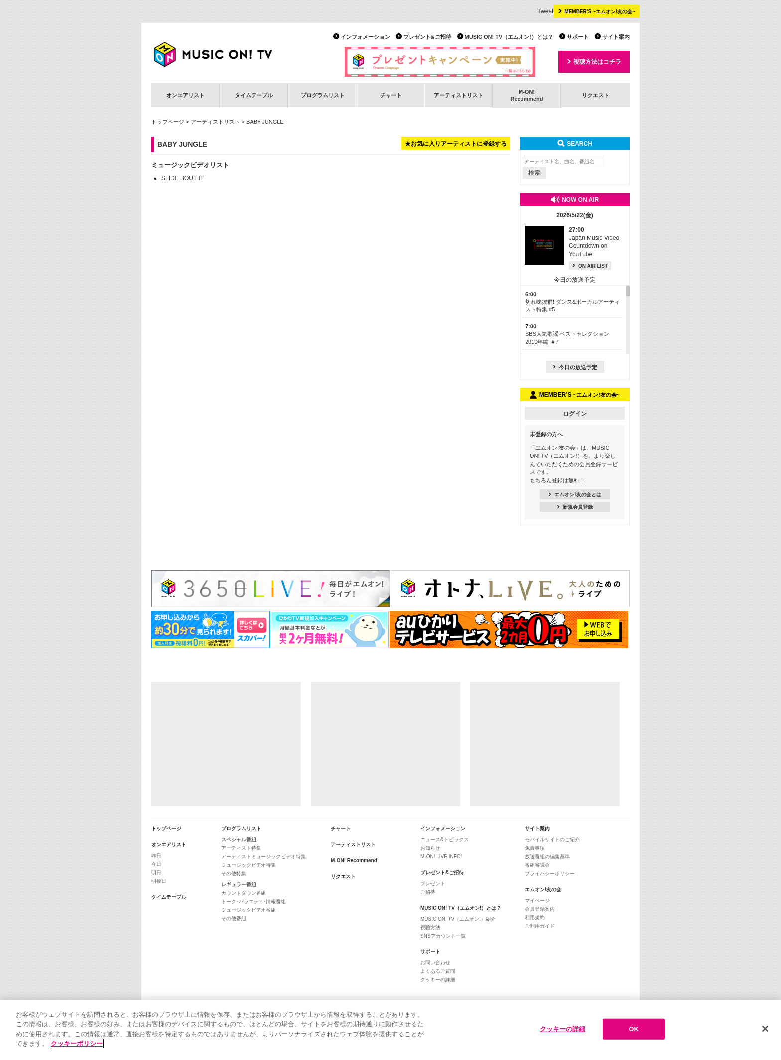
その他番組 (233, 918)
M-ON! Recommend (354, 860)
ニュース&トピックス (444, 839)
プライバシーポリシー (550, 873)
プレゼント (432, 883)
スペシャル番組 (238, 839)
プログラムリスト (323, 95)
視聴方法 (430, 927)
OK (634, 1029)
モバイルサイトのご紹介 (552, 839)
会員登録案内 (540, 909)
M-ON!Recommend (526, 95)
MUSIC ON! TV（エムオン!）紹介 (458, 919)
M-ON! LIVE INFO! (441, 856)
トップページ (167, 122)
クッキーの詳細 (437, 979)
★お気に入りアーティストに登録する (456, 143)
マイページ (537, 900)
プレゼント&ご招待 (427, 37)
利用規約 (535, 917)
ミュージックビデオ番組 (248, 910)
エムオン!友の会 (543, 889)
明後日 (158, 881)
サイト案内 (616, 37)
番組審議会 (537, 865)
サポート (578, 37)
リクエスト (595, 95)
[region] (390, 1030)
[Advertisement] (226, 744)
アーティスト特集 (241, 848)
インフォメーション (365, 37)
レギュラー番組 (238, 884)
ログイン (575, 413)
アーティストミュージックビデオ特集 (263, 856)
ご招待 (427, 892)
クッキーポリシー (77, 1043)
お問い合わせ (435, 962)
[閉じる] (765, 1029)
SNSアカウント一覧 (443, 936)
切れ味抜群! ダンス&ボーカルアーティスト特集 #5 (572, 302)
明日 (156, 872)
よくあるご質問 (437, 971)
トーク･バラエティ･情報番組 (253, 901)
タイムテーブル (254, 95)
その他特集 (233, 873)
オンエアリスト (185, 95)
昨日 (156, 855)
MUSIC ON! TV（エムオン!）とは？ (509, 37)
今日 (156, 864)
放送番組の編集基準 (547, 856)
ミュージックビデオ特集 (248, 865)
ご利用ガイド (540, 926)
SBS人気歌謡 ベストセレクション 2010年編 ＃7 (567, 334)
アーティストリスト (458, 95)
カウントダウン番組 (243, 893)
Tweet (545, 11)
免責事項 (535, 848)
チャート (391, 95)
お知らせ (430, 848)
